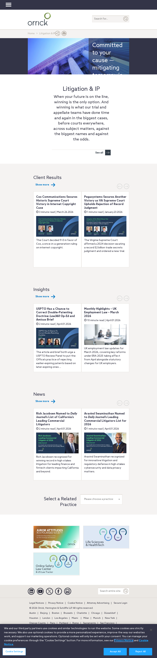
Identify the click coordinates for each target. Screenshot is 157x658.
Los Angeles (60, 618)
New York (110, 618)
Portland (63, 623)
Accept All (115, 653)
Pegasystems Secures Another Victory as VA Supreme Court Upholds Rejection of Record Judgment (105, 202)
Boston (55, 613)
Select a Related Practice (60, 501)
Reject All (140, 653)
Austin (32, 613)
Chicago (95, 613)
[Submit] (126, 18)
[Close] (151, 631)
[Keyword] (126, 591)
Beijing (44, 613)
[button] (57, 34)
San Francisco (107, 623)
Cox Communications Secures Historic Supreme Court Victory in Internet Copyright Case (56, 202)
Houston (33, 618)
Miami (75, 618)
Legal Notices (36, 603)
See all (103, 152)
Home (31, 33)
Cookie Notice (75, 603)
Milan (86, 618)
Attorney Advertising (98, 603)
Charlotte (82, 613)
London (46, 618)
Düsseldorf (109, 613)
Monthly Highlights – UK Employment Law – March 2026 (101, 312)
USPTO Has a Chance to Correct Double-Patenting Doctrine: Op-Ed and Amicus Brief (55, 314)
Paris (52, 623)
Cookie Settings (14, 653)
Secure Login (120, 603)
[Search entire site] (110, 591)
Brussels (68, 613)
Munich (97, 618)
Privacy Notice (55, 603)
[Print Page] (64, 34)
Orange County (37, 623)
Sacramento (89, 623)
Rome (75, 623)
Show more (45, 184)
